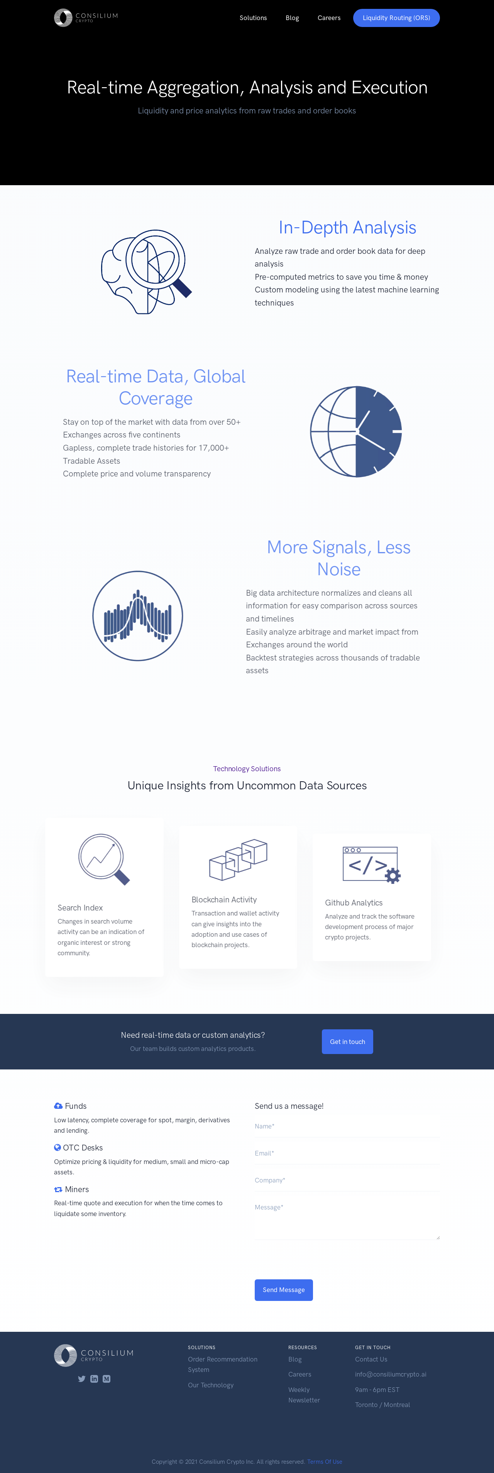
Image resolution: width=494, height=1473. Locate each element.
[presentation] (347, 1260)
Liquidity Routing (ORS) (396, 18)
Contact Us (371, 1359)
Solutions (253, 18)
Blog (292, 18)
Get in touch (347, 1042)
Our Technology (210, 1385)
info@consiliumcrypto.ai (390, 1374)
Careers (329, 18)
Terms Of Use (324, 1461)
